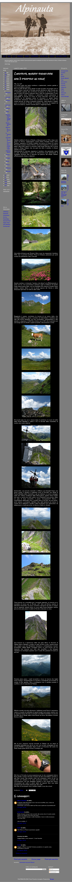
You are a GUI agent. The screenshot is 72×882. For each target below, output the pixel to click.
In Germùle (8, 134)
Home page (36, 859)
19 (6, 76)
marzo (8, 164)
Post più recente (20, 859)
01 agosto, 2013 (22, 850)
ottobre (8, 100)
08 (6, 183)
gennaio (8, 171)
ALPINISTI (27, 56)
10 (6, 179)
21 (6, 72)
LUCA (14, 56)
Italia (62, 89)
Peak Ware (6, 219)
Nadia (19, 827)
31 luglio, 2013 (21, 840)
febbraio (8, 168)
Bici (62, 74)
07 (6, 185)
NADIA (9, 56)
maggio (8, 158)
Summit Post (6, 220)
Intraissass (6, 215)
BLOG (4, 56)
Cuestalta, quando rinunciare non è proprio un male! (8, 143)
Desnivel (5, 213)
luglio (7, 111)
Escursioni (64, 81)
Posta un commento (21, 853)
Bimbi (62, 76)
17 (5, 81)
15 (6, 85)
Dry (62, 80)
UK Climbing (6, 224)
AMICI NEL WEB (44, 56)
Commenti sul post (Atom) (27, 862)
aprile (7, 161)
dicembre (8, 92)
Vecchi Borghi (65, 96)
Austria (63, 72)
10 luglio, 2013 (21, 807)
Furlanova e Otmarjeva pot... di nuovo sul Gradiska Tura (65, 191)
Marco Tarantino (22, 800)
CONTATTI (52, 56)
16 (6, 83)
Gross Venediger (8, 124)
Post (51, 869)
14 (6, 87)
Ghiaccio (63, 87)
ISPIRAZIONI (20, 56)
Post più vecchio (51, 859)
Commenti (52, 872)
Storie (63, 94)
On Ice (5, 217)
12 (6, 175)
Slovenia (63, 92)
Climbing (5, 211)
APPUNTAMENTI (34, 56)
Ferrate (63, 83)
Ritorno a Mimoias (8, 129)
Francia (63, 85)
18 (6, 79)
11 (5, 177)
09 (6, 181)
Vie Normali (6, 226)
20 (6, 74)
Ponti (62, 91)
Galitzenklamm (8, 151)
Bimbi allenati (65, 78)
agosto (8, 108)
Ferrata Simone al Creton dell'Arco (8, 117)
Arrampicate (64, 70)
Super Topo (6, 222)
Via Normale (20, 812)
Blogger (52, 879)
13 (6, 89)
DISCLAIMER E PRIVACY (61, 56)
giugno (8, 154)
